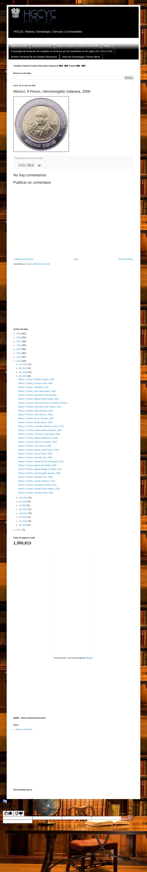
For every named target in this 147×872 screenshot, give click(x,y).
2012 (19, 345)
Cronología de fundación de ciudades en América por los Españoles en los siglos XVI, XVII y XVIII (61, 51)
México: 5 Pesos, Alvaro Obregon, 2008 (36, 418)
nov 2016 (23, 521)
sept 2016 (23, 513)
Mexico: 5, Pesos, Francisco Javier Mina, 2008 (39, 434)
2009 (19, 333)
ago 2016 (23, 509)
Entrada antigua (126, 259)
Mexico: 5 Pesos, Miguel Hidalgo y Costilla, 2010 (40, 469)
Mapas (107, 45)
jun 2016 (23, 501)
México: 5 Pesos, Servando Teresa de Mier (37, 395)
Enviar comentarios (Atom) (38, 264)
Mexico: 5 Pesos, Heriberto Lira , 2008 (35, 477)
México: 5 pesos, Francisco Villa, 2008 (35, 383)
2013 (19, 349)
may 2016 (23, 497)
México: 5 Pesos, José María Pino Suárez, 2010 (39, 407)
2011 (19, 341)
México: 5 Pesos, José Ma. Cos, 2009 (35, 457)
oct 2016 (23, 517)
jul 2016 (22, 505)
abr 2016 (23, 376)
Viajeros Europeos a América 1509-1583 (78, 45)
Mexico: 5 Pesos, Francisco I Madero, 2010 (37, 442)
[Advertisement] (51, 299)
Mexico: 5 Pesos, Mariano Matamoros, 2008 (38, 438)
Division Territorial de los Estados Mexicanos (34, 56)
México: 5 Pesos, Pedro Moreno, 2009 (35, 414)
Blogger (89, 658)
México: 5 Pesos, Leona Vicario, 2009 (35, 454)
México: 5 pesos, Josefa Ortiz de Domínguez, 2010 (41, 461)
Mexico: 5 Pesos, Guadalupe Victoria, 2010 (37, 485)
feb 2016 (23, 368)
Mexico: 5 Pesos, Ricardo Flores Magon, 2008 (38, 489)
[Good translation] (8, 813)
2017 (19, 530)
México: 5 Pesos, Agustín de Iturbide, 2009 (37, 465)
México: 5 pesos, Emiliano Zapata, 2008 (36, 379)
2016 (19, 361)
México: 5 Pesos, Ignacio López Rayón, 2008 (38, 450)
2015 (19, 357)
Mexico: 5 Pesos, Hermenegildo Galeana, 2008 (39, 473)
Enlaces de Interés (24, 729)
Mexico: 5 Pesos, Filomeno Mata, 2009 (35, 493)
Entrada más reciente (23, 259)
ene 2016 (23, 364)
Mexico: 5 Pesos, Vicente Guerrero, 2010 (36, 481)
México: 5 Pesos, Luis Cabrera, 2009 (34, 446)
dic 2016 (23, 525)
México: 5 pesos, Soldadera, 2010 (33, 387)
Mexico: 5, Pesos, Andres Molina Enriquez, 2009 (39, 430)
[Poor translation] (19, 813)
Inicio (76, 259)
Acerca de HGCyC (42, 45)
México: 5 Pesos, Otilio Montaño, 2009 (35, 411)
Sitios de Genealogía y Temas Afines (81, 56)
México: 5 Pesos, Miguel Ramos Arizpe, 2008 (38, 399)
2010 (19, 337)
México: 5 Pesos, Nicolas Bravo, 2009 (35, 422)
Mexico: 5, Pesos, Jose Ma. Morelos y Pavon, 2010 (41, 426)
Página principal (19, 45)
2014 (19, 353)
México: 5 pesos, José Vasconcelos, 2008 (37, 391)
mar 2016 (23, 372)
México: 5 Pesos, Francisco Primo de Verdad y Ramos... (43, 403)
